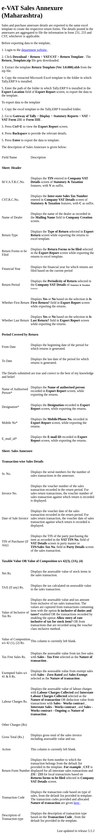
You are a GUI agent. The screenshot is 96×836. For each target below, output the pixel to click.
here (77, 803)
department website (34, 50)
